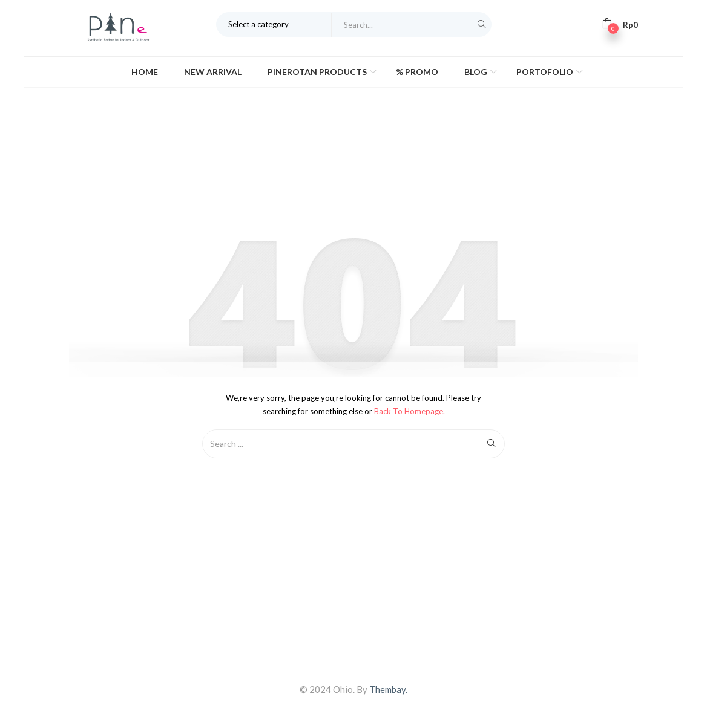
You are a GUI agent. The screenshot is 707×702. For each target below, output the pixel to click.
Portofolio (545, 72)
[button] (620, 24)
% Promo (417, 72)
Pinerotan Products (318, 72)
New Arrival (213, 72)
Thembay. (388, 689)
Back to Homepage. (409, 411)
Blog (476, 72)
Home (144, 72)
